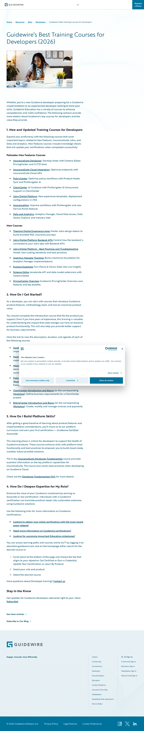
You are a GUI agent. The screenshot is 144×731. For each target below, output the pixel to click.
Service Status (97, 704)
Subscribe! (12, 601)
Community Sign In (128, 661)
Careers (95, 657)
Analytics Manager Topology (28, 258)
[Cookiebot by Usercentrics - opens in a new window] (107, 349)
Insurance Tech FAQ (99, 689)
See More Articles (15, 614)
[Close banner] (122, 349)
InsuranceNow (21, 205)
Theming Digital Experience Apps (31, 231)
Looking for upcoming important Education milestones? (44, 536)
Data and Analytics (23, 214)
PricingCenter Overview (26, 281)
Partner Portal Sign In (129, 675)
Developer (96, 671)
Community (96, 661)
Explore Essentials (23, 266)
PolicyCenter (20, 178)
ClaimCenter (20, 187)
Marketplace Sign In (128, 671)
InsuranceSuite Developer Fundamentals (40, 458)
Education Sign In (128, 666)
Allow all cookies (106, 380)
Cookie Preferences (92, 723)
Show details (113, 373)
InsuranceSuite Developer (27, 160)
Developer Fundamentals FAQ (38, 476)
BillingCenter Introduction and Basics (33, 403)
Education (96, 680)
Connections (97, 666)
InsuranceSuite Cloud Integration (31, 169)
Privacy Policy (51, 723)
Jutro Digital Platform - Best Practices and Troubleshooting (45, 249)
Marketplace (96, 694)
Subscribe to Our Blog (18, 621)
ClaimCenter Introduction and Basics (33, 390)
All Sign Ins (128, 657)
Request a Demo (138, 4)
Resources (20, 22)
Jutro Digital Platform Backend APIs (33, 240)
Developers (41, 22)
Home (9, 22)
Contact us (59, 581)
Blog (30, 22)
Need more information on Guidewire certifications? (42, 530)
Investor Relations (99, 685)
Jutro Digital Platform (25, 196)
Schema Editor (21, 272)
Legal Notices (70, 723)
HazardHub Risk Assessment (103, 699)
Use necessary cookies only (37, 380)
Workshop (18, 381)
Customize (72, 380)
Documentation (98, 675)
